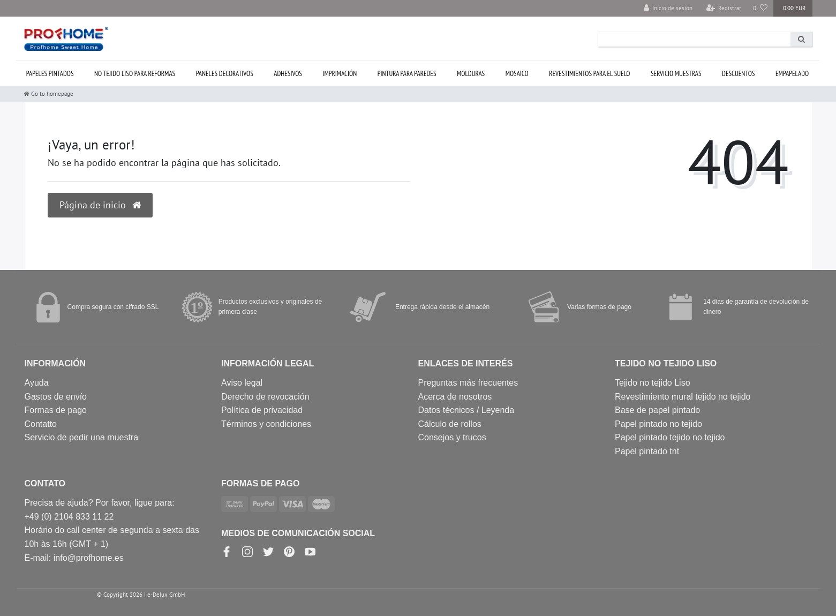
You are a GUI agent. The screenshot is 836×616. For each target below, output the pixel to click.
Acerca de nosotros (455, 396)
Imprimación (339, 73)
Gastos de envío (56, 396)
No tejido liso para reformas (134, 73)
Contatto (41, 424)
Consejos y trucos (452, 437)
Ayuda (37, 382)
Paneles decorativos (224, 73)
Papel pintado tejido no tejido (670, 437)
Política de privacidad (262, 410)
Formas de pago (56, 410)
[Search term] (694, 39)
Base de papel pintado (657, 410)
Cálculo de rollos (449, 424)
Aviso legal (241, 382)
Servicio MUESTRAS (676, 73)
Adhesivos (288, 73)
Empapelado (792, 73)
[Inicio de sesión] (668, 8)
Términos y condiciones (266, 424)
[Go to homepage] (48, 93)
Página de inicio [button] (100, 205)
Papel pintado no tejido (658, 424)
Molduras (471, 73)
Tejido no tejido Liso (652, 382)
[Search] (801, 39)
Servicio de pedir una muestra (82, 437)
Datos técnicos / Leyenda (466, 410)
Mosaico (517, 73)
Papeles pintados (50, 73)
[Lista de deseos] (760, 8)
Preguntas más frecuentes (468, 382)
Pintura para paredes (407, 73)
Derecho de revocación (265, 396)
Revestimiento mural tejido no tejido (682, 396)
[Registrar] (723, 8)
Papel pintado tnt (647, 451)
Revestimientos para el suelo (589, 73)
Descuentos (738, 73)
